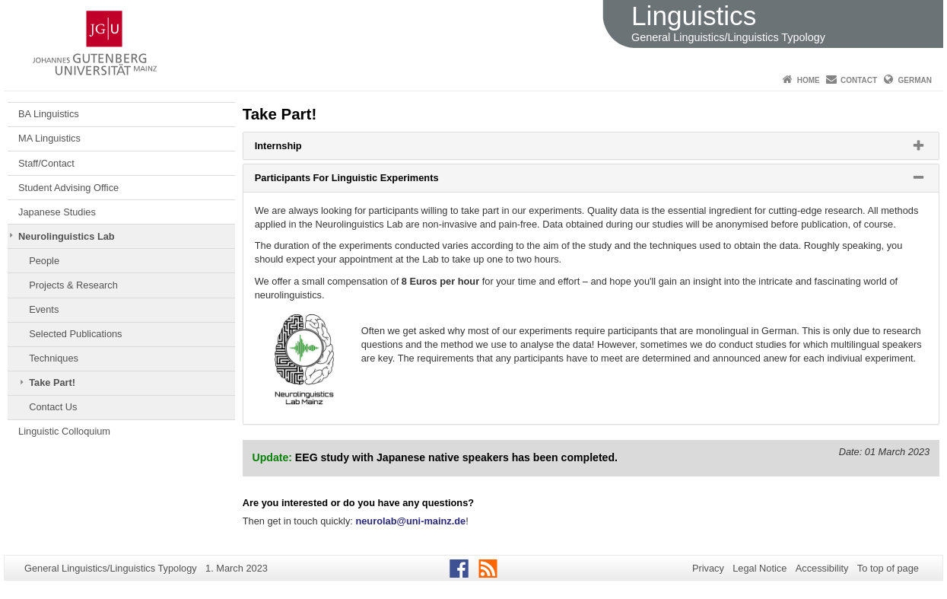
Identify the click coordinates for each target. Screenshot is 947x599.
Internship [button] (297, 149)
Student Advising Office (68, 187)
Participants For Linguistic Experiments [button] (366, 181)
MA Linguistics (49, 138)
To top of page (888, 568)
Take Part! (52, 382)
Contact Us (53, 407)
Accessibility (822, 568)
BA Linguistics (48, 113)
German (915, 80)
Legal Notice (759, 568)
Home (808, 80)
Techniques (53, 358)
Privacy (708, 568)
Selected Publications (75, 333)
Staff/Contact (46, 163)
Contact (859, 80)
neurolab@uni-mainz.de (410, 521)
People (44, 260)
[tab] (591, 145)
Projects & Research (73, 285)
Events (44, 309)
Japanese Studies (57, 212)
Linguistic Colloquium (64, 431)
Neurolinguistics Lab (66, 236)
